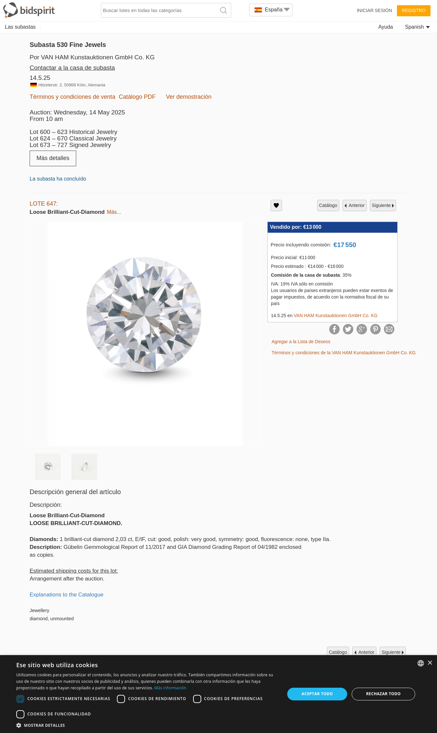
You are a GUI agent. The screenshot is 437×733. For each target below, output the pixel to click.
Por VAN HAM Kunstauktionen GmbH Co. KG (92, 57)
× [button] (429, 663)
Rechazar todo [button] (383, 693)
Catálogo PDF (137, 97)
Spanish (417, 27)
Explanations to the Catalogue (67, 595)
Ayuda (385, 27)
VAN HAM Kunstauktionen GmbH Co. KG (335, 315)
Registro (414, 10)
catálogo (328, 205)
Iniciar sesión (374, 10)
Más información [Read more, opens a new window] (170, 688)
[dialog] (218, 694)
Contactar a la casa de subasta (72, 67)
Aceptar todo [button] (317, 693)
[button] (146, 725)
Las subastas (20, 27)
